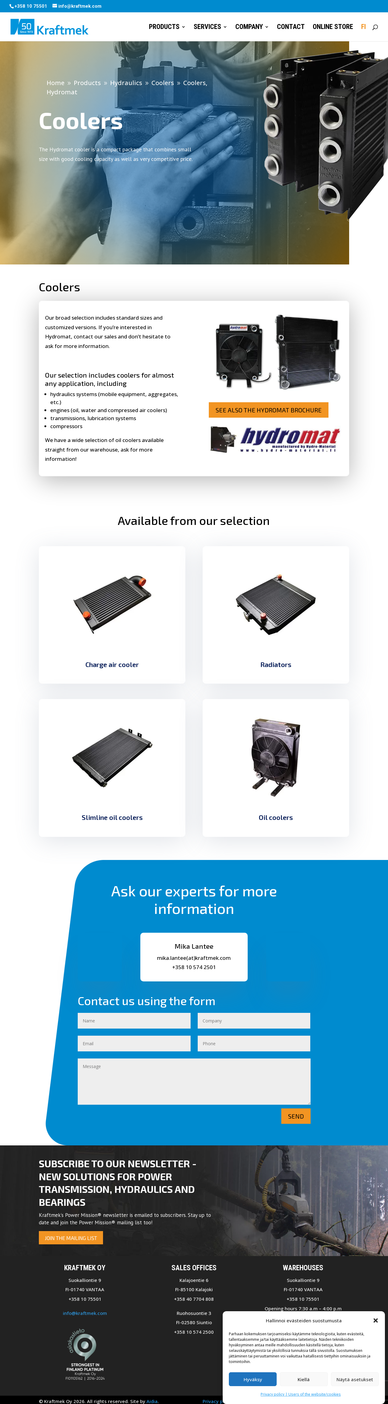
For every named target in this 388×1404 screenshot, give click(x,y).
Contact (291, 28)
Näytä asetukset (354, 1382)
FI (363, 28)
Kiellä (304, 1382)
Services (207, 28)
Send (296, 1116)
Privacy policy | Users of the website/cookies (301, 1397)
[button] (376, 1323)
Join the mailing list (71, 1238)
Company (249, 28)
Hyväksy (253, 1382)
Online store (333, 28)
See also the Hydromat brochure (269, 410)
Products (164, 28)
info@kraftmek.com (85, 1313)
